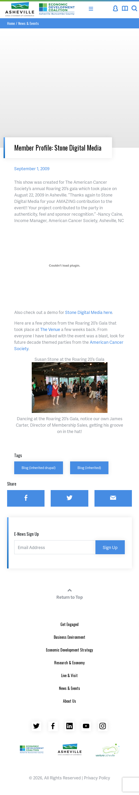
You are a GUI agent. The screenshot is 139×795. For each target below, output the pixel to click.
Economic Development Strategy (69, 650)
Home (11, 23)
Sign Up (110, 547)
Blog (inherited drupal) (39, 467)
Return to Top (69, 593)
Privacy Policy (97, 778)
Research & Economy (69, 662)
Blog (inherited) (89, 467)
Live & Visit (69, 675)
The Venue (50, 329)
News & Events (28, 23)
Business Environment (69, 637)
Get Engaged (69, 624)
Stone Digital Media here (88, 312)
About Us (69, 701)
